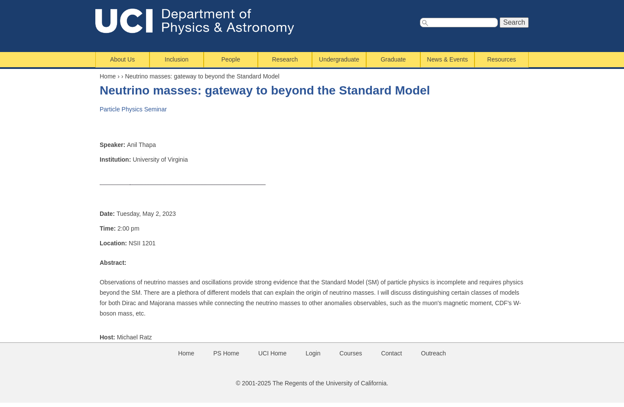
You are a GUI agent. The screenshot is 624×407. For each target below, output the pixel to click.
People (230, 59)
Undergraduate (339, 59)
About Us (122, 59)
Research (285, 59)
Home (108, 76)
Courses (350, 353)
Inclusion (176, 59)
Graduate (393, 59)
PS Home (226, 353)
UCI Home (272, 353)
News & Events (447, 59)
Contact (391, 353)
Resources (501, 59)
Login (313, 353)
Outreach (433, 353)
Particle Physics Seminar (133, 109)
